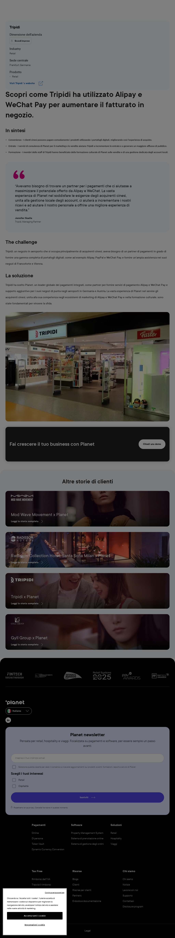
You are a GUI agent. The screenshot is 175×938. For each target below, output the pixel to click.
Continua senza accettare (54, 892)
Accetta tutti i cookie (35, 915)
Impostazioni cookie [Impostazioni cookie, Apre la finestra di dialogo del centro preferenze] (35, 924)
